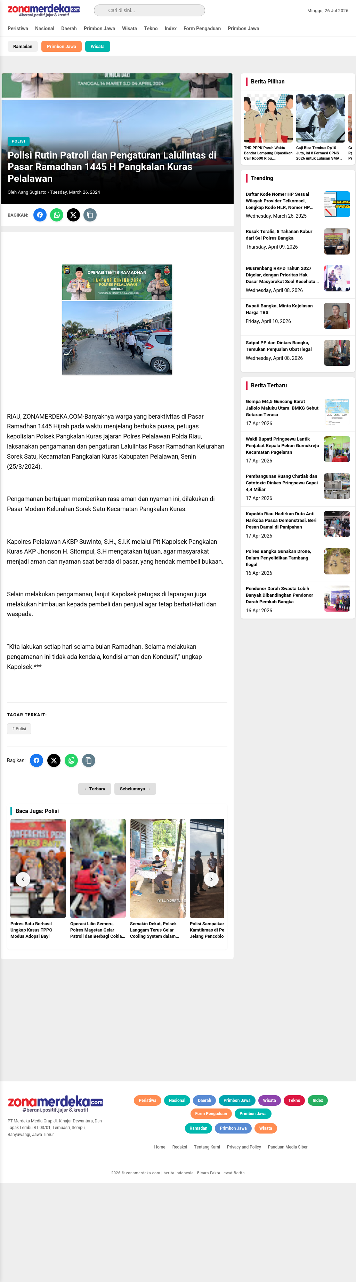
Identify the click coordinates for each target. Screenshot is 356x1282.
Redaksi (179, 1246)
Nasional (44, 28)
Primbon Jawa (99, 28)
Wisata (129, 28)
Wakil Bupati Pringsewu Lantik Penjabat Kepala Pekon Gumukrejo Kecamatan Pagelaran (282, 447)
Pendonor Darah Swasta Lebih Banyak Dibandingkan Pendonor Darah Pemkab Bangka (279, 597)
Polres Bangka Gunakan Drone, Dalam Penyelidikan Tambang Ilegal (278, 559)
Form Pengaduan (202, 28)
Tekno (151, 28)
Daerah (69, 28)
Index (171, 28)
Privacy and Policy (244, 1246)
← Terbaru (94, 790)
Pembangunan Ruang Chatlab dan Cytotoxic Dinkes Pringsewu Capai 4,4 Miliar (282, 485)
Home (159, 1246)
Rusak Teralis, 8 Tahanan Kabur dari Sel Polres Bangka (279, 236)
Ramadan (22, 46)
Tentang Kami (207, 1246)
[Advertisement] (117, 1009)
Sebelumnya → (135, 790)
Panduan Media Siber (288, 1246)
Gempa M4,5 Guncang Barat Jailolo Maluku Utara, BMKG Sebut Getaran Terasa (282, 410)
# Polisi (19, 730)
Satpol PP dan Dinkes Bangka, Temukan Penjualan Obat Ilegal (279, 348)
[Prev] (23, 880)
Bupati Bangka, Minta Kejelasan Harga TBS (279, 311)
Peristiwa (18, 28)
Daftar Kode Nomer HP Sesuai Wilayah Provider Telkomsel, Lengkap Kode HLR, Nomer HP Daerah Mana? (278, 205)
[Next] (211, 880)
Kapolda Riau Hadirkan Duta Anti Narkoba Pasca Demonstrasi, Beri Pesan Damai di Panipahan (281, 522)
